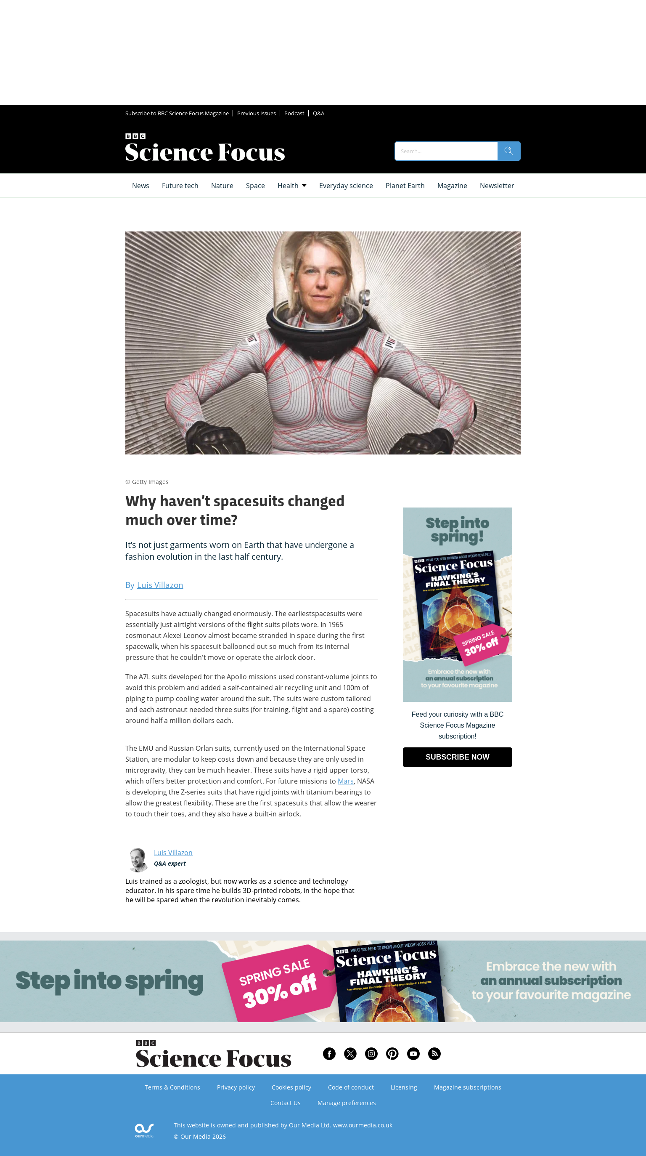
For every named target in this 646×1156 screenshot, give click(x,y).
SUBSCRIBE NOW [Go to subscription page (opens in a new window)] (458, 757)
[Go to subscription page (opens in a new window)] (457, 699)
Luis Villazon (173, 852)
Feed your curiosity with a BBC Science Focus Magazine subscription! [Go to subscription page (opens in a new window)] (458, 725)
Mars (346, 781)
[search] (509, 151)
